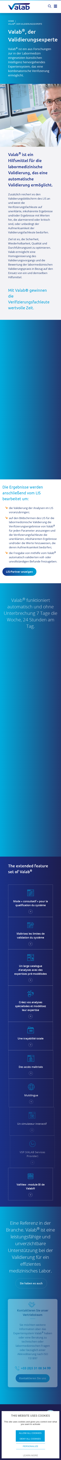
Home (11, 21)
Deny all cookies (30, 1439)
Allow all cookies (30, 1433)
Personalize (30, 1446)
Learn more (30, 1455)
